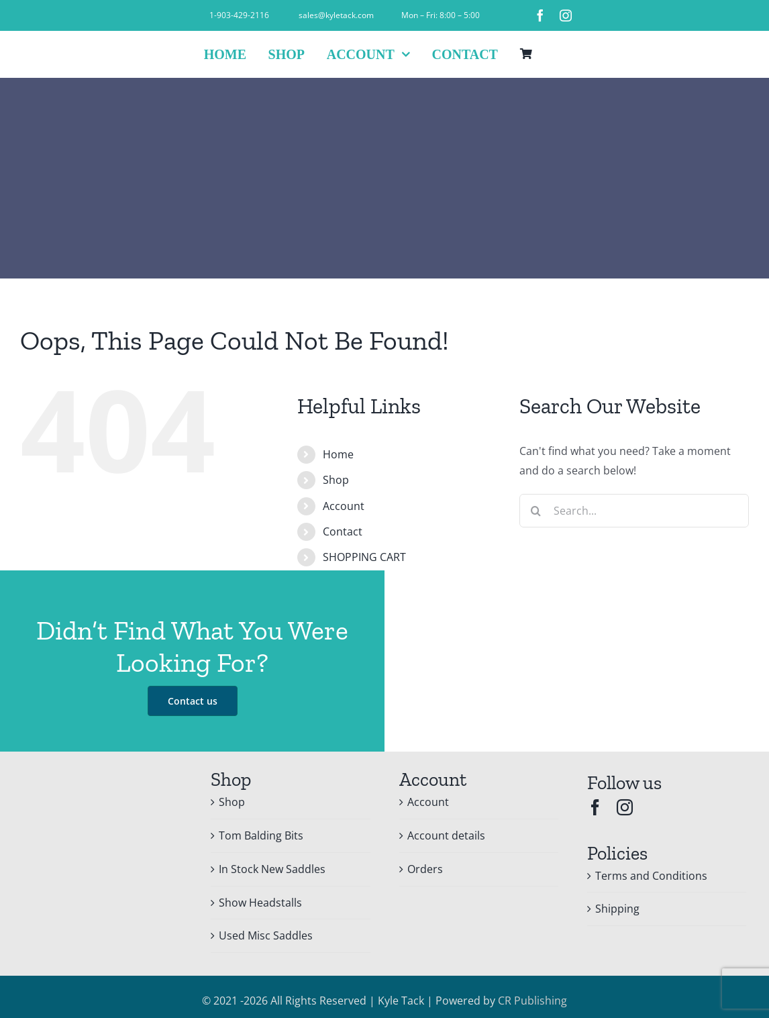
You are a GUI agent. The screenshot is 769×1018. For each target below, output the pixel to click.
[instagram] (566, 15)
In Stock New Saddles (272, 869)
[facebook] (540, 15)
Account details (446, 835)
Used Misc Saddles (266, 935)
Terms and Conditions (651, 875)
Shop (336, 479)
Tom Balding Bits (261, 835)
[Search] (536, 510)
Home (338, 454)
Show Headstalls (260, 902)
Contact (342, 531)
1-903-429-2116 (239, 15)
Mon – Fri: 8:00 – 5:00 (440, 15)
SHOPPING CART (364, 557)
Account (343, 506)
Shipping (617, 908)
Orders (425, 869)
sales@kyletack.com (336, 15)
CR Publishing (532, 1000)
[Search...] (634, 510)
